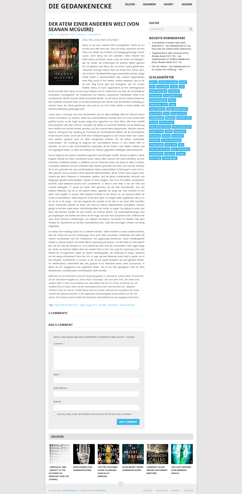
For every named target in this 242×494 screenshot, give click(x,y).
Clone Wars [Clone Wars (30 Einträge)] (162, 86)
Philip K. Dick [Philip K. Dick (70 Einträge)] (156, 131)
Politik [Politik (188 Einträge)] (168, 131)
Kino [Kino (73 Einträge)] (166, 113)
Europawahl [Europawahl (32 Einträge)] (155, 95)
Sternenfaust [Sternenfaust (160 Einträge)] (156, 153)
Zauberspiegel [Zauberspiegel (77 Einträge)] (169, 158)
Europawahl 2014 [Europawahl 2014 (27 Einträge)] (172, 95)
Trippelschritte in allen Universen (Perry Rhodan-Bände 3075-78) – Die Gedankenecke (170, 56)
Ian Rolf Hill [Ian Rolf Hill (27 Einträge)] (155, 113)
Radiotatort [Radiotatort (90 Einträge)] (179, 131)
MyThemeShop (98, 490)
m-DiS (51, 34)
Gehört (168, 4)
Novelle (102, 305)
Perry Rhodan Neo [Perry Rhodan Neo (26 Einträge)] (181, 127)
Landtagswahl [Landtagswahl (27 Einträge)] (156, 118)
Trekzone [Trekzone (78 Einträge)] (169, 153)
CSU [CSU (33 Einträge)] (182, 86)
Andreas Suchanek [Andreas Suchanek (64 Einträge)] (168, 82)
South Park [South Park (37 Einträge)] (170, 145)
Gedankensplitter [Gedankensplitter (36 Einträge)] (158, 100)
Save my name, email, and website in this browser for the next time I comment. (94, 414)
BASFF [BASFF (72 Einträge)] (183, 82)
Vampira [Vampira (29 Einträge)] (181, 153)
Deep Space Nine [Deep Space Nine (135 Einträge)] (158, 91)
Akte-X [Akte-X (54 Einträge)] (153, 82)
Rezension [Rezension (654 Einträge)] (155, 136)
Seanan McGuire (127, 305)
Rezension (112, 305)
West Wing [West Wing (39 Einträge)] (155, 158)
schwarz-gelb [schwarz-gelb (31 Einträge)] (156, 145)
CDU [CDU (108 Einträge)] (152, 86)
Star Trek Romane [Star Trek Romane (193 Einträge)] (180, 149)
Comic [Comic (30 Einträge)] (174, 86)
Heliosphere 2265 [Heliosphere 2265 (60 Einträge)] (158, 104)
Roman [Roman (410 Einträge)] (166, 136)
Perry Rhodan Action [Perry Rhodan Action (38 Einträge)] (160, 127)
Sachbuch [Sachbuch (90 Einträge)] (154, 140)
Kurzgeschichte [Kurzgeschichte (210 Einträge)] (178, 113)
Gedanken (149, 4)
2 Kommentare (94, 34)
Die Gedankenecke (80, 6)
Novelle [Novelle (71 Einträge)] (153, 122)
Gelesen (130, 4)
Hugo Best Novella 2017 (65, 305)
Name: (57, 374)
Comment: (59, 343)
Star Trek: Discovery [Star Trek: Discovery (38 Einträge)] (159, 149)
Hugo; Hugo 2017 (88, 305)
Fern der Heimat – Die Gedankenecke (169, 66)
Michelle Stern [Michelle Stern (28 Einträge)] (184, 118)
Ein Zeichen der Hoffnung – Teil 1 (168, 69)
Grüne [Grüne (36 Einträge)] (172, 100)
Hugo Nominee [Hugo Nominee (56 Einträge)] (157, 109)
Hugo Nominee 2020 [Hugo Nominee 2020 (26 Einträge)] (177, 109)
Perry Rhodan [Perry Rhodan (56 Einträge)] (166, 122)
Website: (57, 401)
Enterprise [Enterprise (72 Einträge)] (174, 91)
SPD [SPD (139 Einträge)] (181, 145)
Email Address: (61, 388)
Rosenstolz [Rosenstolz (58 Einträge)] (177, 136)
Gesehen (187, 4)
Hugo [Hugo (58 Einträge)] (172, 104)
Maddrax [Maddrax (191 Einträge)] (170, 118)
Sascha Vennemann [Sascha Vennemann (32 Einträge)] (171, 140)
